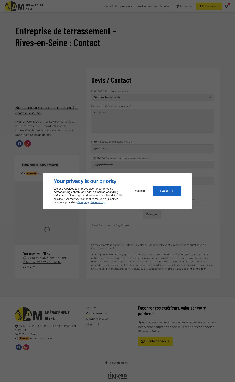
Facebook (97, 202)
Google (82, 202)
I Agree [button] (167, 191)
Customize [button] (140, 191)
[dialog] (117, 191)
